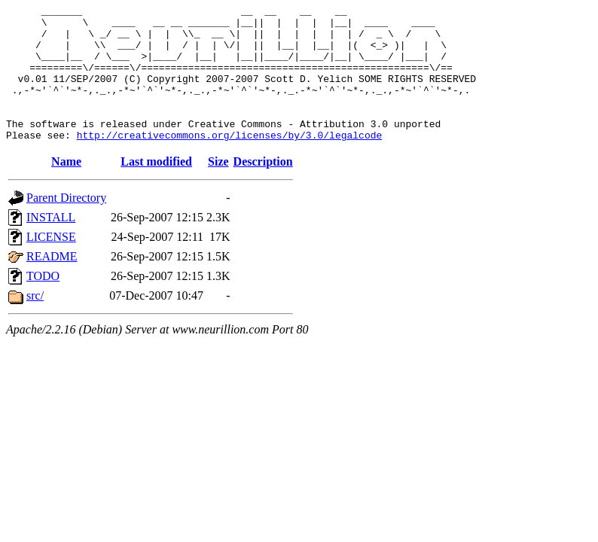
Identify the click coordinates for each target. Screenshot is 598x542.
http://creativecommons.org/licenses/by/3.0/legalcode (230, 162)
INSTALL (50, 244)
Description (263, 188)
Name (66, 188)
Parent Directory (66, 224)
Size (218, 188)
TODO (42, 303)
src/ (35, 322)
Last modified (156, 188)
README (52, 283)
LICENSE (51, 263)
